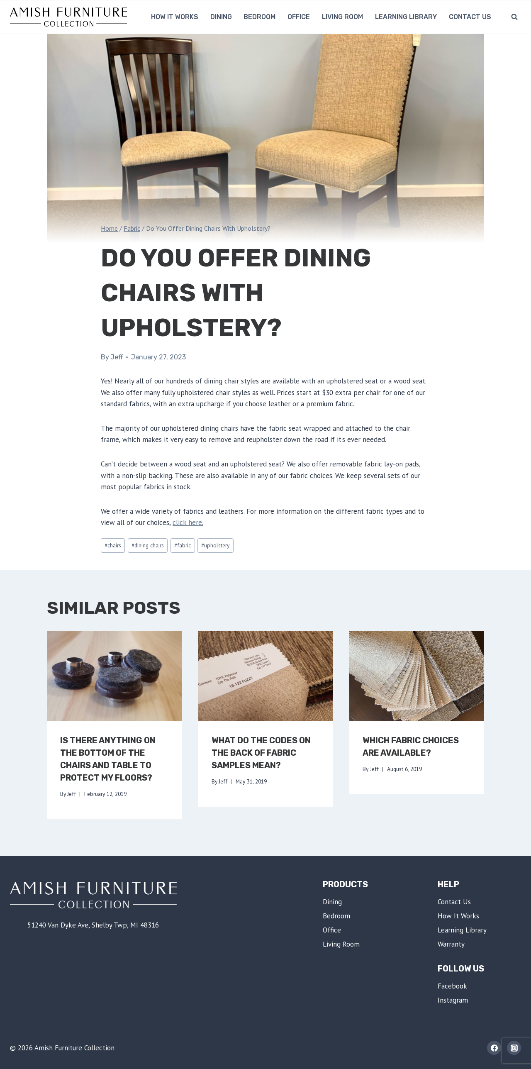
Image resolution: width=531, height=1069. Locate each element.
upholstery (215, 545)
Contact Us (470, 17)
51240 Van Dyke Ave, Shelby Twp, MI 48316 (93, 925)
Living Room (342, 17)
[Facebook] (494, 1048)
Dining (221, 17)
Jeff (116, 357)
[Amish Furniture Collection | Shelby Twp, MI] (68, 16)
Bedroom (259, 17)
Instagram (453, 1000)
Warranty (451, 944)
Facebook (452, 986)
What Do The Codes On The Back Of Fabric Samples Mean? (261, 752)
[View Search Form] (514, 17)
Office (298, 17)
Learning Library (406, 17)
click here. (188, 522)
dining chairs (148, 545)
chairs (113, 545)
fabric (182, 545)
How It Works (174, 17)
